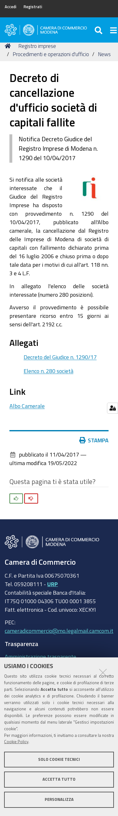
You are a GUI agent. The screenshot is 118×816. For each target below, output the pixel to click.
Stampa (95, 440)
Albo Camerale (27, 406)
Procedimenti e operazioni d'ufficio (51, 54)
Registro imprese (37, 46)
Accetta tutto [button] (59, 779)
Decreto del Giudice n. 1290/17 (60, 357)
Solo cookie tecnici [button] (59, 759)
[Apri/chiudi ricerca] (99, 30)
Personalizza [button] (59, 799)
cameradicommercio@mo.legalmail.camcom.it (59, 630)
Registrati (33, 7)
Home (9, 46)
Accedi (10, 7)
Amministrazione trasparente (40, 656)
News (104, 54)
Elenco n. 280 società (48, 371)
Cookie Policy (16, 742)
